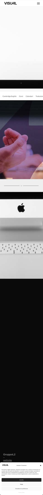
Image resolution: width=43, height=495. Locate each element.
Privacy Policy (21, 492)
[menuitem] (37, 3)
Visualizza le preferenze (21, 488)
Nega (21, 484)
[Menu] (37, 3)
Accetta (21, 480)
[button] (40, 465)
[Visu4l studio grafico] (17, 3)
